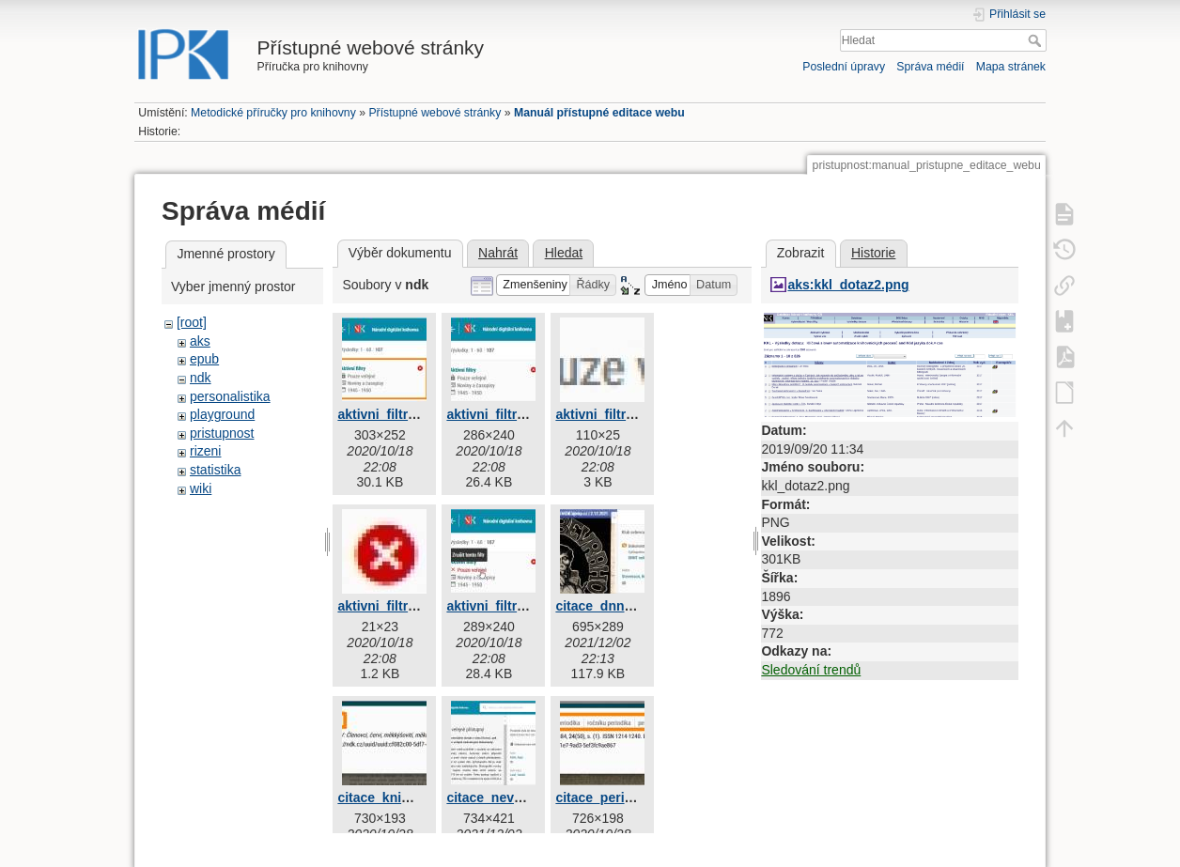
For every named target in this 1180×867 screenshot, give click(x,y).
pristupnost (222, 433)
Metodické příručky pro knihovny (273, 112)
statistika (215, 469)
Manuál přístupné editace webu (599, 112)
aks (200, 340)
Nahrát (498, 252)
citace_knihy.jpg (388, 797)
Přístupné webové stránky (434, 112)
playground (222, 414)
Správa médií (930, 66)
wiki (200, 488)
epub (204, 358)
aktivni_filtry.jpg (387, 414)
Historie (873, 252)
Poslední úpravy (843, 66)
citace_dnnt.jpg (603, 605)
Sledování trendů (811, 669)
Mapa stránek (1011, 66)
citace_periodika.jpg (618, 797)
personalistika (230, 396)
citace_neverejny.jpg (510, 797)
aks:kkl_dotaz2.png (847, 284)
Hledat (1037, 40)
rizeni (205, 450)
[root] (192, 322)
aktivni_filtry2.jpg (500, 414)
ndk (200, 377)
